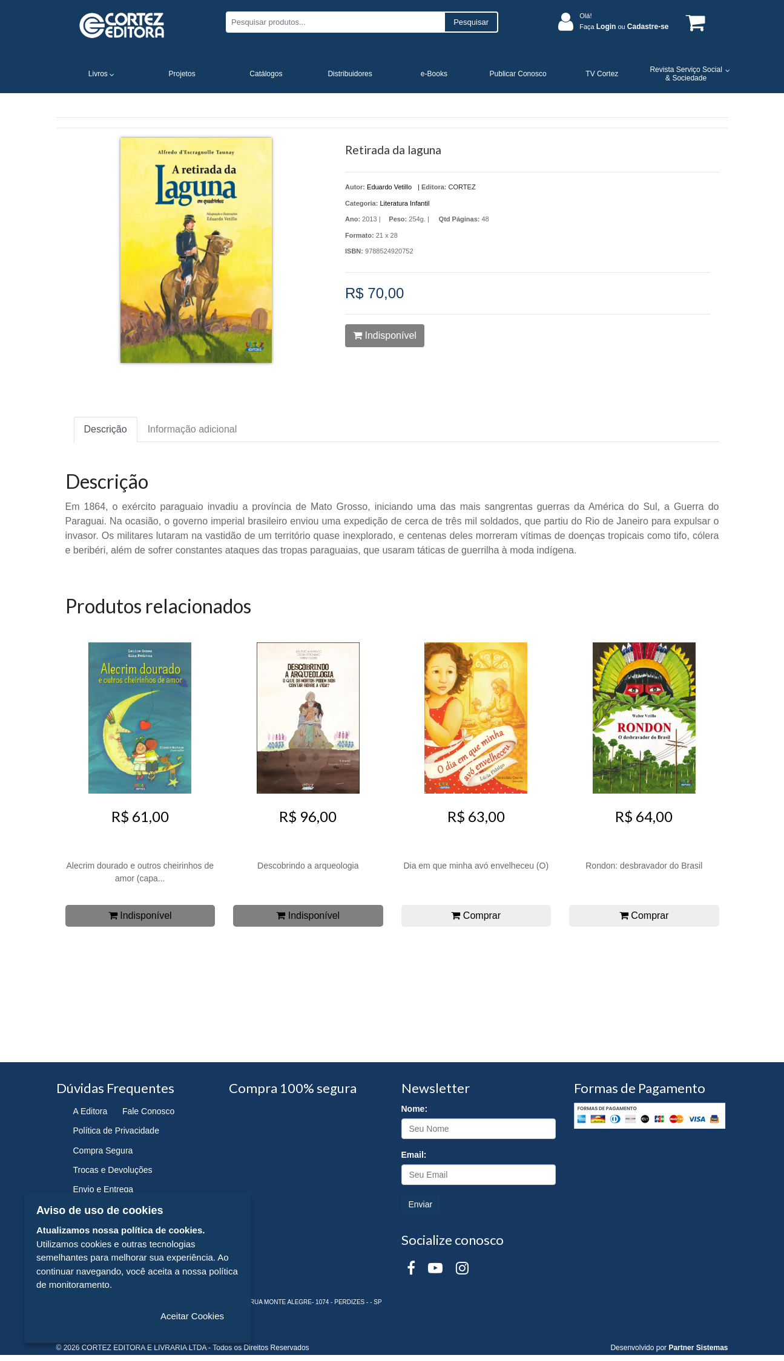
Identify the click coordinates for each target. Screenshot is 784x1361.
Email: (414, 1155)
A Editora (90, 1111)
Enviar (421, 1204)
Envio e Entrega (103, 1189)
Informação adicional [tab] (192, 429)
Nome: (414, 1109)
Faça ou (623, 26)
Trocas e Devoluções (113, 1170)
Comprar (476, 915)
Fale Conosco (148, 1111)
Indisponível (385, 335)
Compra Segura (103, 1150)
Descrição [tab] (105, 429)
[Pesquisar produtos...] (335, 22)
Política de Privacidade (116, 1130)
